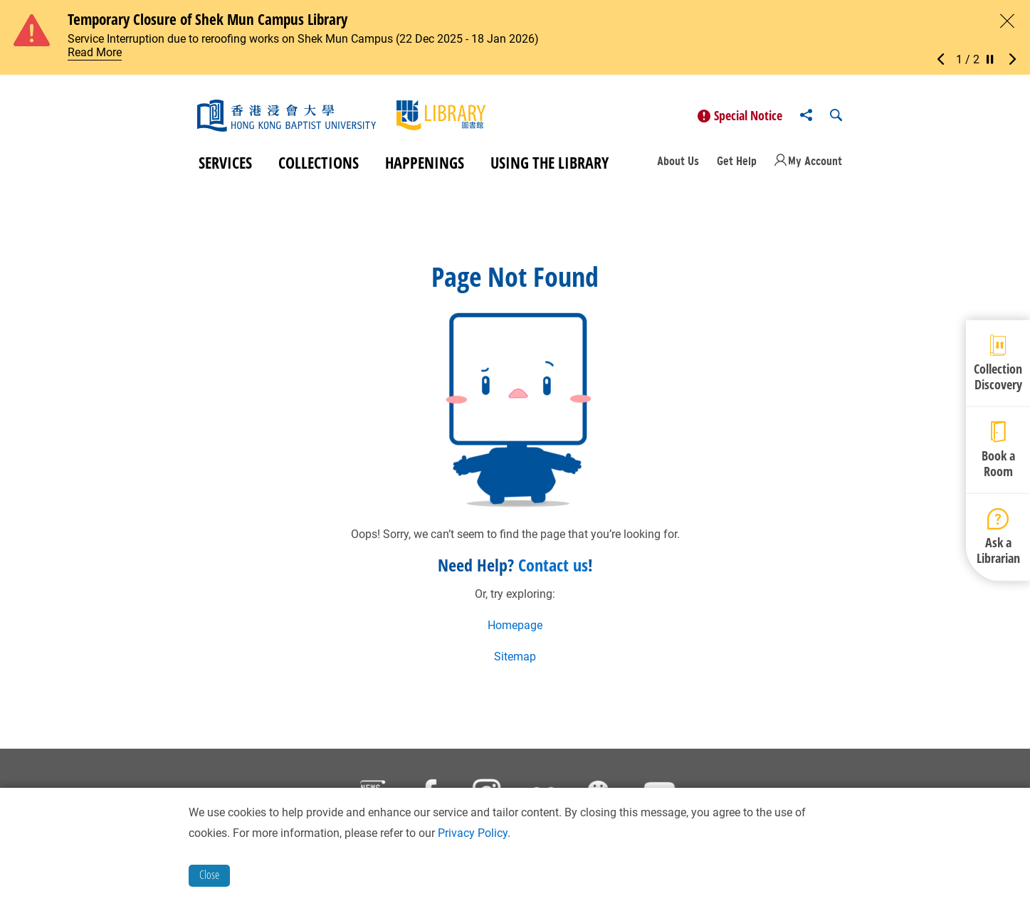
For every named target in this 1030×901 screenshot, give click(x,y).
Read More (95, 52)
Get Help (737, 160)
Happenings (424, 162)
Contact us (553, 564)
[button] (944, 60)
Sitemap (515, 656)
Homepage (515, 625)
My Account (815, 160)
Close (209, 874)
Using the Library (549, 162)
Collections (318, 162)
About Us (678, 160)
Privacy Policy (473, 833)
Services (225, 162)
